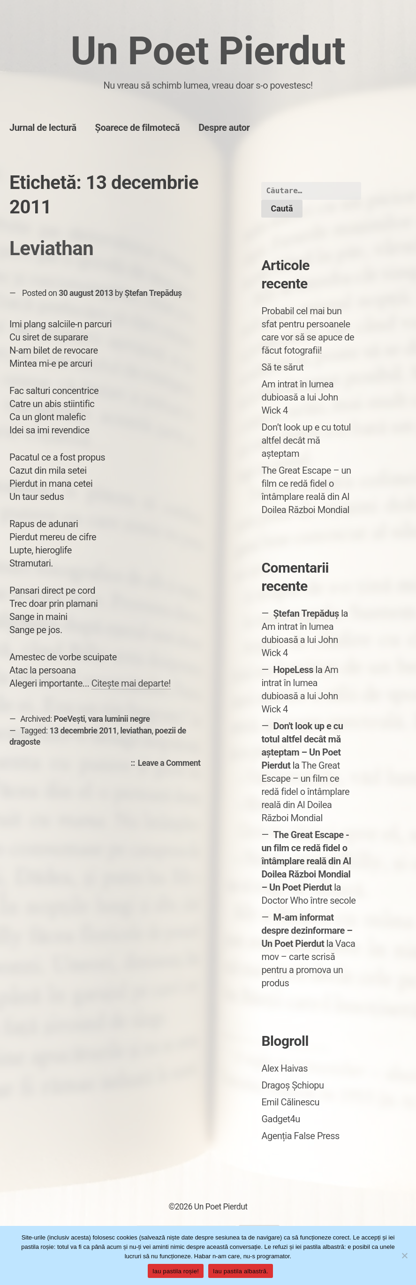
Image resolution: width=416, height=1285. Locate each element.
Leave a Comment (171, 763)
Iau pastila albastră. (240, 1271)
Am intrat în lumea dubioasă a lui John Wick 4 (299, 397)
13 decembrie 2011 (83, 730)
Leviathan (51, 248)
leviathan (135, 730)
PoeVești (69, 719)
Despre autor (224, 127)
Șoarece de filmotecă (137, 127)
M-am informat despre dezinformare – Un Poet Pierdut (306, 930)
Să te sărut (282, 367)
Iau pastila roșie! (175, 1271)
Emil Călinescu (290, 1102)
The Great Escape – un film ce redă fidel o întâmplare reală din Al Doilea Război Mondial (305, 792)
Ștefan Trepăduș (153, 293)
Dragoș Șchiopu (292, 1085)
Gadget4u (280, 1119)
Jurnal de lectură (42, 127)
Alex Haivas (284, 1068)
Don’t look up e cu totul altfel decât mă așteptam (306, 440)
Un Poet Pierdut (208, 51)
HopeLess (293, 669)
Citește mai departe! (131, 683)
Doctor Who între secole (308, 900)
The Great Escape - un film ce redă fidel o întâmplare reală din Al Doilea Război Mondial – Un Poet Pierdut (306, 861)
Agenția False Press (300, 1135)
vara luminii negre (119, 719)
